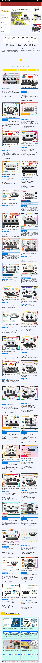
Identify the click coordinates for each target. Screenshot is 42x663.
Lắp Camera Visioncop (3, 27)
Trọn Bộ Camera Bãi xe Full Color (9, 376)
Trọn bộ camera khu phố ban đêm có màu (10, 277)
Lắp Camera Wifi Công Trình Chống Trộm (29, 488)
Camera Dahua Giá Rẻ (4, 18)
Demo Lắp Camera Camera (21, 4)
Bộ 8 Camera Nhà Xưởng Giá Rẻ (12, 661)
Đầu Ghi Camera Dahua (4, 30)
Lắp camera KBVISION (3, 14)
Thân (35, 69)
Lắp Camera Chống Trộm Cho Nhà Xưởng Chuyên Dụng (29, 430)
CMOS (38, 69)
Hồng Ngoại (21, 69)
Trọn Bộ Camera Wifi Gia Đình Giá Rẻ (9, 117)
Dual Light (15, 69)
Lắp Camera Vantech (5, 24)
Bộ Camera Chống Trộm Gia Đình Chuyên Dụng (29, 254)
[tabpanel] (21, 18)
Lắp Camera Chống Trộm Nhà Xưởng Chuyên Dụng (9, 401)
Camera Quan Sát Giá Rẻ (19, 3)
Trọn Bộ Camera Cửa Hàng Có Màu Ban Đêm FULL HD (11, 430)
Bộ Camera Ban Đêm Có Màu (21, 66)
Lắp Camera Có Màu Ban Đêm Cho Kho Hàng (29, 570)
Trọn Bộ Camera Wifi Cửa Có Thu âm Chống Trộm (11, 325)
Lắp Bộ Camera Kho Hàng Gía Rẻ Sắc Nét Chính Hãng (28, 598)
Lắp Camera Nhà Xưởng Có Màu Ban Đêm (29, 401)
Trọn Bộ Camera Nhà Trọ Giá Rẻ (27, 203)
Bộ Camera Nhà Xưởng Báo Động (27, 543)
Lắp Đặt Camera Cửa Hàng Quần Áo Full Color (10, 147)
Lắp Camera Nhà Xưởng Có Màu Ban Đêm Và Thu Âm (29, 516)
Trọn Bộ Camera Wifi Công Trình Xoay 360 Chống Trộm (29, 376)
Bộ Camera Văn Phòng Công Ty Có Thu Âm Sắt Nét (10, 300)
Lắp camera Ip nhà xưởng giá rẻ (8, 174)
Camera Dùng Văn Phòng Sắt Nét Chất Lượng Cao (10, 516)
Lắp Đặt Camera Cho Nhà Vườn (27, 177)
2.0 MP (33, 69)
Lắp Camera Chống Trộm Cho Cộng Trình (10, 544)
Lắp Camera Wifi (4, 3)
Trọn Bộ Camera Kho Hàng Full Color (28, 89)
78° (18, 69)
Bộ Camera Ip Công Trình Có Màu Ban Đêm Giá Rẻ (10, 489)
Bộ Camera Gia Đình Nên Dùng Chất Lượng (29, 145)
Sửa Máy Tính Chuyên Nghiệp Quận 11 (10, 628)
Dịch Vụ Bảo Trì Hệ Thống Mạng (27, 628)
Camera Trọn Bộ (11, 3)
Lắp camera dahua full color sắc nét (10, 85)
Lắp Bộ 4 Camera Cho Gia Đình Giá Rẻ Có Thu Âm (29, 350)
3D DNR (10, 69)
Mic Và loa (4, 69)
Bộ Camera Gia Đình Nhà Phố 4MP (9, 351)
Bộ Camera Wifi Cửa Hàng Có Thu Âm (9, 203)
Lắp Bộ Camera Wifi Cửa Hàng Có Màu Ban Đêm (29, 302)
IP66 (8, 69)
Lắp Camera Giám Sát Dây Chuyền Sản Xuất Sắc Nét (29, 228)
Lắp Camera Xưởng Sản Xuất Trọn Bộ (28, 275)
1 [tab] (19, 23)
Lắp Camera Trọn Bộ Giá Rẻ (7, 72)
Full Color (25, 69)
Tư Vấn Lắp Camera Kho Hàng (26, 650)
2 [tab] (21, 23)
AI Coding (29, 69)
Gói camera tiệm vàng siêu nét (27, 458)
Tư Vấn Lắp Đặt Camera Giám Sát (29, 3)
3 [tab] (22, 23)
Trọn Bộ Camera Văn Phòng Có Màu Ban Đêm (29, 117)
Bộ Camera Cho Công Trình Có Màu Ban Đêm (10, 251)
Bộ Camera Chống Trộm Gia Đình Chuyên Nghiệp (29, 327)
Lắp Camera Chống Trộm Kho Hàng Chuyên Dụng (11, 460)
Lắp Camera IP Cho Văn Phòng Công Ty (10, 570)
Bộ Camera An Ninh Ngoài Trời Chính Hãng (11, 597)
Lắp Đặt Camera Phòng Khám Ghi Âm (9, 229)
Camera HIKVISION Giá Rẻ (4, 21)
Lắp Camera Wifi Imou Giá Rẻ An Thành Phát (11, 650)
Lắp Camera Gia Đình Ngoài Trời (24, 661)
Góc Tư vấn (38, 3)
